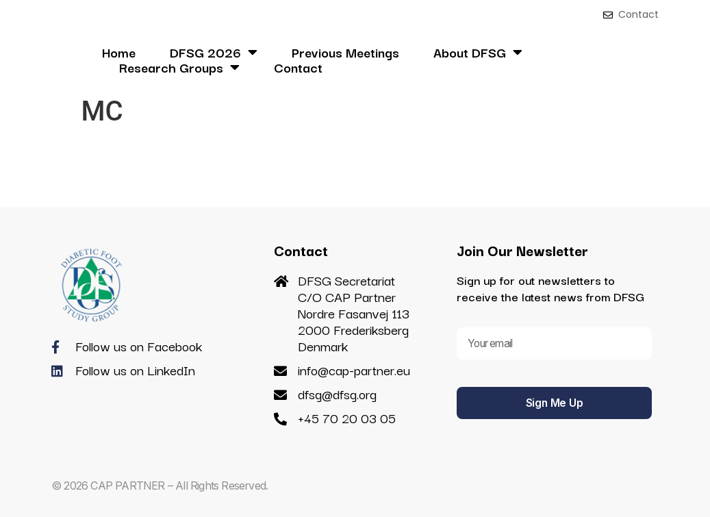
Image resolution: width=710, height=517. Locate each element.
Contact (298, 67)
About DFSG (477, 52)
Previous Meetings (345, 52)
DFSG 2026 (213, 52)
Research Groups (179, 67)
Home (119, 52)
